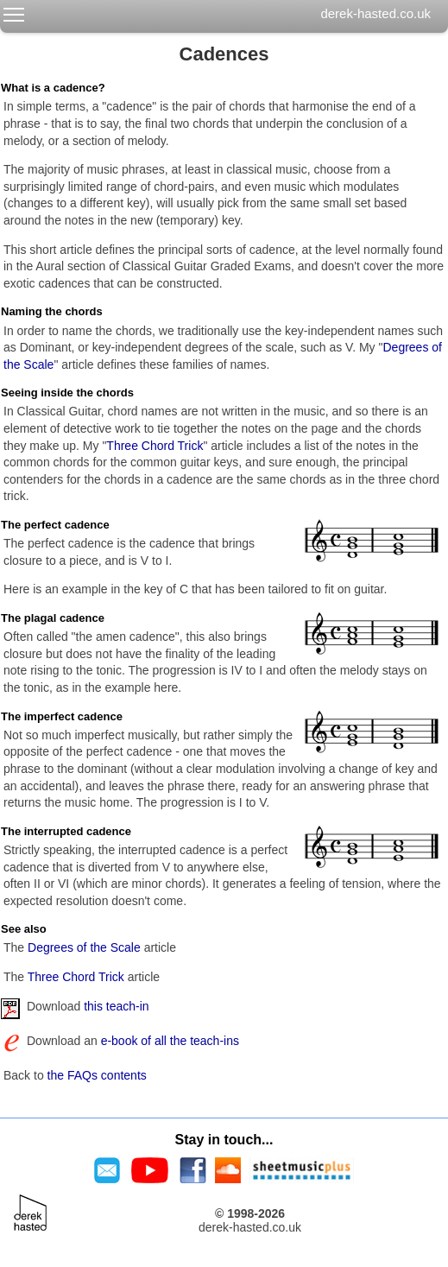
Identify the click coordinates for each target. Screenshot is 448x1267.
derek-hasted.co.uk (375, 13)
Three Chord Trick (154, 446)
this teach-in (116, 1006)
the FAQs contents (97, 1075)
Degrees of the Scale (84, 947)
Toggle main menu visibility (14, 10)
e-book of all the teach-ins (170, 1041)
